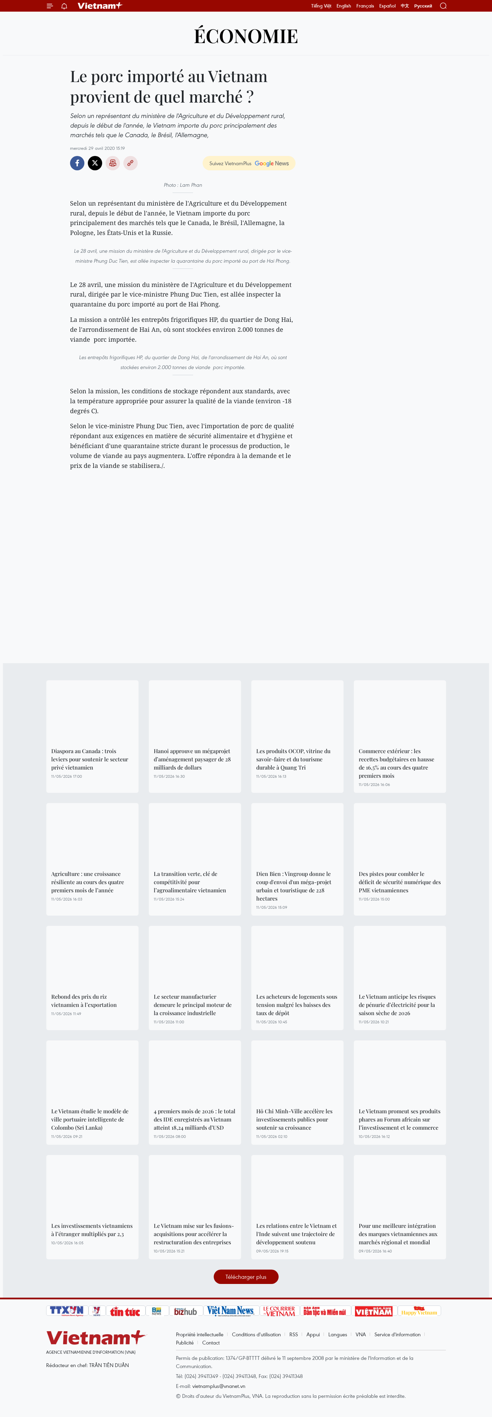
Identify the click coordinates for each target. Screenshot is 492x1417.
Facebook (77, 163)
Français (365, 6)
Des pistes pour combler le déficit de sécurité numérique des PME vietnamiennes (400, 882)
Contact (211, 1342)
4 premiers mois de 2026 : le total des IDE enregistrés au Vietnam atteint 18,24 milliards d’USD (194, 1119)
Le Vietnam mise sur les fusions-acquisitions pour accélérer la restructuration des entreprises (194, 1234)
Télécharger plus (246, 1277)
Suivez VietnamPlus (230, 163)
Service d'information (397, 1334)
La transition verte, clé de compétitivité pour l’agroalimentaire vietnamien (190, 882)
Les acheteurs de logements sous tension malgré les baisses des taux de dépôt (296, 1004)
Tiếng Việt (321, 6)
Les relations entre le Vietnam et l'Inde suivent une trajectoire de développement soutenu (296, 1234)
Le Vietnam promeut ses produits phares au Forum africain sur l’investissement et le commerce (399, 1119)
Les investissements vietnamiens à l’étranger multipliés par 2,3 (92, 1229)
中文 (405, 5)
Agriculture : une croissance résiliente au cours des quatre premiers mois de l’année (87, 882)
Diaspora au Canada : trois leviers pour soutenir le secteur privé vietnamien (89, 759)
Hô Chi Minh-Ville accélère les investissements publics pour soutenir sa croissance (294, 1119)
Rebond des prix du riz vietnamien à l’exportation (84, 1000)
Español (387, 6)
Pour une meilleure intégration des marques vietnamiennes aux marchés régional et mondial (398, 1234)
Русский (423, 6)
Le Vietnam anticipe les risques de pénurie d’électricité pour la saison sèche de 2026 (397, 1004)
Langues (337, 1334)
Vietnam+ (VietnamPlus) (100, 6)
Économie (246, 35)
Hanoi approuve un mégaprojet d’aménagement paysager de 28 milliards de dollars (192, 759)
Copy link (130, 163)
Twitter (95, 163)
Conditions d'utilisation (256, 1334)
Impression (113, 163)
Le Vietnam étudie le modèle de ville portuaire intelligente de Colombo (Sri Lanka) (89, 1119)
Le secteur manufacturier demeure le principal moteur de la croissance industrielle (193, 1004)
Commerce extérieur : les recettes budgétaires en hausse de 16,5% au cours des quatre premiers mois (396, 763)
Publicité (185, 1342)
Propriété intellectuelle (199, 1334)
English (344, 6)
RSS (293, 1334)
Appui (313, 1334)
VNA (361, 1334)
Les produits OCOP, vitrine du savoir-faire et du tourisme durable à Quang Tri (293, 759)
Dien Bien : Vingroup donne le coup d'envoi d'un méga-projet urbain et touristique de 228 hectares (293, 886)
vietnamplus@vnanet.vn (218, 1385)
